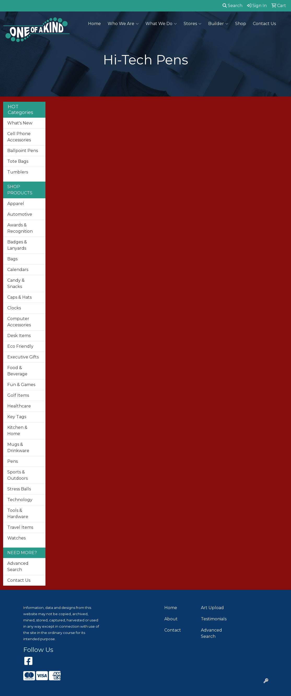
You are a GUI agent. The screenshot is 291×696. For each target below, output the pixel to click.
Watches (16, 538)
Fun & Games (21, 384)
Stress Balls (19, 489)
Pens (12, 461)
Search (232, 5)
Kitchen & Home (17, 430)
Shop (240, 23)
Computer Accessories (19, 321)
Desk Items (19, 335)
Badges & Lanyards (17, 245)
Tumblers (17, 172)
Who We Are (123, 24)
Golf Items (18, 395)
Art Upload (212, 607)
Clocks (14, 307)
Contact (172, 630)
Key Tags (16, 416)
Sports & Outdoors (17, 475)
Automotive (19, 214)
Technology (19, 499)
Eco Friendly (20, 346)
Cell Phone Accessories (19, 136)
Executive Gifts (23, 357)
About (171, 618)
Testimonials (213, 618)
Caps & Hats (19, 297)
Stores (192, 24)
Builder (218, 24)
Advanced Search (17, 566)
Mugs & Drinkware (18, 447)
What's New (19, 123)
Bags (12, 258)
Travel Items (20, 527)
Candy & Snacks (16, 283)
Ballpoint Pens (22, 150)
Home (94, 23)
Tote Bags (17, 161)
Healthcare (19, 406)
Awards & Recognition (20, 228)
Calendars (17, 269)
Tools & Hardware (17, 513)
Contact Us (264, 23)
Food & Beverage (17, 370)
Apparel (15, 203)
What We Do (161, 24)
